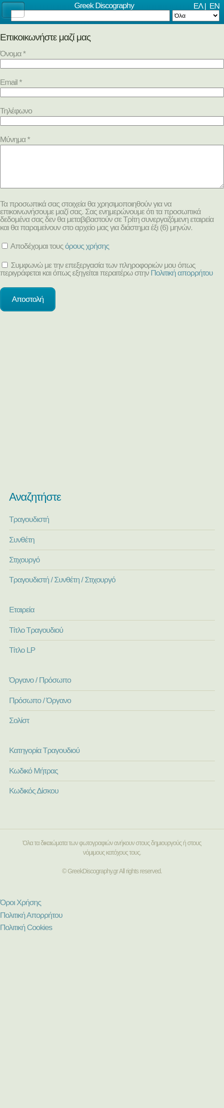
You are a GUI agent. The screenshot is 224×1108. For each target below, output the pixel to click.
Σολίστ (19, 728)
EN (214, 5)
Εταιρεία (21, 617)
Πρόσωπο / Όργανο (40, 708)
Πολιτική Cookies (26, 935)
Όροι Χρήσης (20, 910)
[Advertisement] (112, 409)
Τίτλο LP (22, 658)
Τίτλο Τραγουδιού (36, 638)
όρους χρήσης (87, 254)
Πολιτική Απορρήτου (31, 923)
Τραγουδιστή (29, 527)
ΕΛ (198, 5)
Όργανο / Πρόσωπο (40, 688)
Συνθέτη (22, 547)
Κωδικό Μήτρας (33, 778)
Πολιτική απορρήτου (182, 281)
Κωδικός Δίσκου (33, 798)
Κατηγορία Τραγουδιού (44, 758)
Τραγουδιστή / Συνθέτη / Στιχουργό (62, 587)
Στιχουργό (24, 567)
